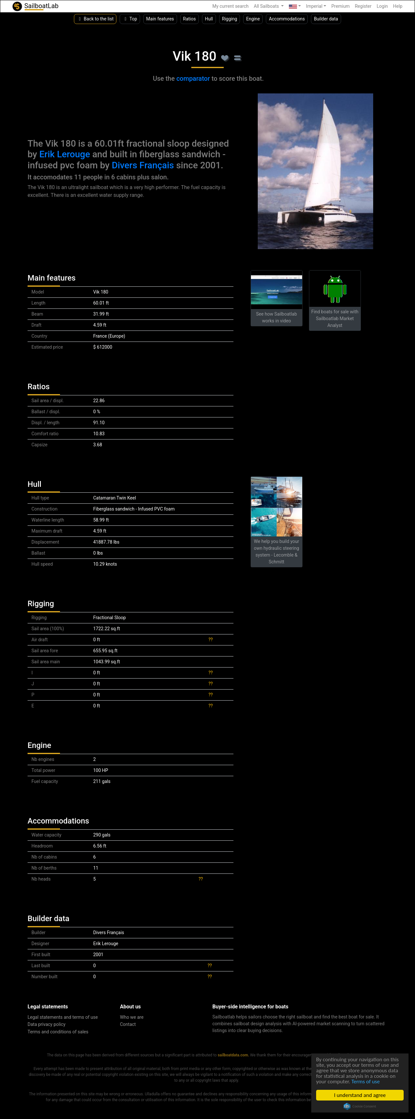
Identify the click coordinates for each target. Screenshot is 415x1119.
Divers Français (143, 165)
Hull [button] (209, 18)
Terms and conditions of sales (58, 1031)
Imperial (314, 6)
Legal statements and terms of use (63, 1017)
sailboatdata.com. (233, 1055)
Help (397, 6)
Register (363, 6)
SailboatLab (35, 6)
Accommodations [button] (287, 18)
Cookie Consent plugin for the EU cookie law (360, 1106)
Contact (128, 1024)
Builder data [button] (326, 18)
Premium (340, 6)
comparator (193, 78)
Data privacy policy (46, 1024)
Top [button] (130, 18)
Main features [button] (160, 18)
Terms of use (365, 1081)
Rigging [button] (229, 18)
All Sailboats (267, 6)
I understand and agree (359, 1095)
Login (382, 6)
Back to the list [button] (95, 18)
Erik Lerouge (64, 154)
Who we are (132, 1017)
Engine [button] (253, 18)
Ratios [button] (189, 18)
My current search (230, 6)
